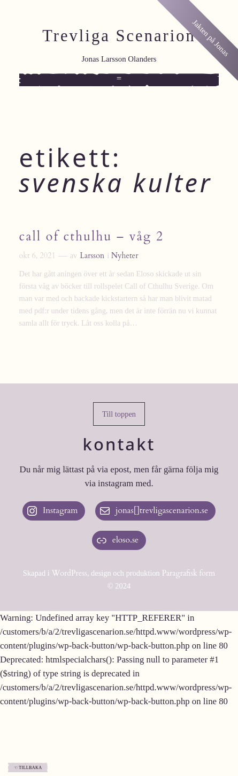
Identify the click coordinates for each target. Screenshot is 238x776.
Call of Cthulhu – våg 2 (91, 236)
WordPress (69, 573)
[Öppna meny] (119, 79)
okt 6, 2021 (37, 256)
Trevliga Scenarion (119, 36)
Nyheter (125, 256)
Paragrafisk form (188, 573)
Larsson (92, 256)
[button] (119, 414)
